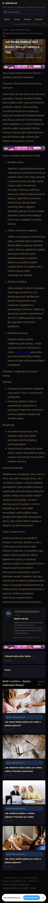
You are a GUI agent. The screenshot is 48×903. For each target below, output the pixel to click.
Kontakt (38, 19)
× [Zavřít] (43, 897)
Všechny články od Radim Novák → (27, 637)
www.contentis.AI (11, 888)
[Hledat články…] (26, 12)
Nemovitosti (22, 352)
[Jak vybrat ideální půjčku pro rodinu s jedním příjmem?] (24, 711)
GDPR (25, 888)
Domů (7, 19)
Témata (27, 19)
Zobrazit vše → (41, 683)
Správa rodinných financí (20, 30)
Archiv (17, 19)
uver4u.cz (11, 3)
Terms (33, 888)
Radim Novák (21, 619)
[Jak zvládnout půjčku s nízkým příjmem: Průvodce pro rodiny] (24, 802)
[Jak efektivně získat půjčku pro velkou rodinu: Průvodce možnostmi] (24, 757)
